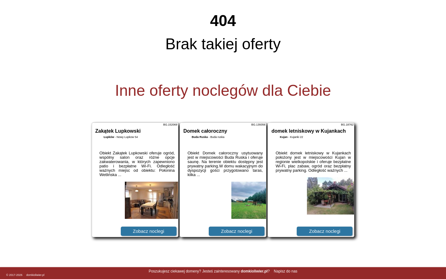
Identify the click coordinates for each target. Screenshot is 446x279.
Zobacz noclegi (148, 231)
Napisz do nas (285, 271)
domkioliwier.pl (35, 275)
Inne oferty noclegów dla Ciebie (223, 90)
